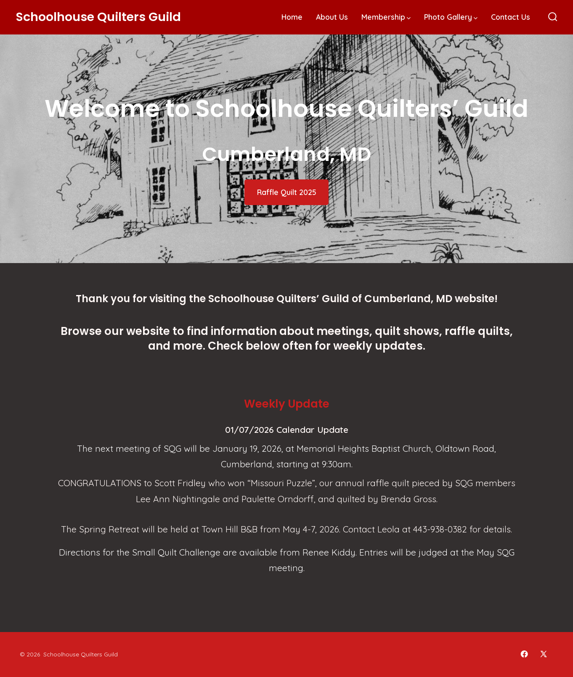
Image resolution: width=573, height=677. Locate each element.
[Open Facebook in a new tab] (524, 653)
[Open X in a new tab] (543, 653)
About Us (332, 16)
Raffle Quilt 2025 (286, 192)
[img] (409, 18)
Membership (386, 16)
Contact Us (510, 16)
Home (291, 16)
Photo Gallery (451, 16)
